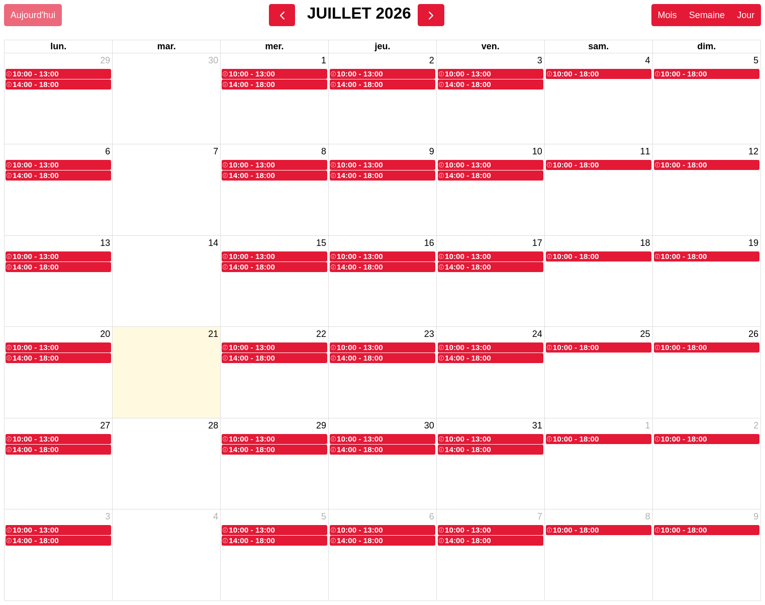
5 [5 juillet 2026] (755, 60)
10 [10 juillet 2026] (537, 151)
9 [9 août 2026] (755, 516)
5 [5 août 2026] (323, 516)
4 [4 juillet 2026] (647, 60)
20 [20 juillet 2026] (105, 334)
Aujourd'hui (33, 15)
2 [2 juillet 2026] (431, 60)
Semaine (707, 15)
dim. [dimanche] (706, 46)
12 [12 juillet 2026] (753, 151)
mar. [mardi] (166, 46)
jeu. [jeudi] (382, 46)
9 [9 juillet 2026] (431, 151)
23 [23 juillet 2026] (429, 334)
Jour (745, 15)
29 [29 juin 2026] (105, 60)
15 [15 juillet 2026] (321, 243)
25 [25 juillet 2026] (645, 334)
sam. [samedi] (598, 46)
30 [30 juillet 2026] (429, 425)
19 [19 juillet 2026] (753, 243)
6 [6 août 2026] (431, 516)
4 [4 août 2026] (215, 516)
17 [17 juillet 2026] (537, 243)
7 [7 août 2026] (539, 516)
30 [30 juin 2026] (213, 60)
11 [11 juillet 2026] (645, 151)
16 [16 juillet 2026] (429, 243)
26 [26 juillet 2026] (753, 334)
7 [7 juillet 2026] (215, 151)
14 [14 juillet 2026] (213, 243)
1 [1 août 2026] (647, 425)
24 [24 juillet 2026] (537, 334)
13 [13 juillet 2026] (105, 243)
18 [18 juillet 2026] (645, 243)
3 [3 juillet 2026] (539, 60)
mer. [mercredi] (274, 46)
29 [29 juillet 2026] (321, 425)
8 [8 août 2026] (647, 516)
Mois (667, 15)
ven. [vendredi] (491, 46)
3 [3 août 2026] (107, 516)
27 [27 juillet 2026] (105, 425)
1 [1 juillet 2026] (323, 60)
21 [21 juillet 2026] (213, 334)
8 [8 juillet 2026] (323, 151)
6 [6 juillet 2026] (107, 151)
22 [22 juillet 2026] (321, 334)
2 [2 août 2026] (755, 425)
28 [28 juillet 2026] (213, 425)
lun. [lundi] (58, 46)
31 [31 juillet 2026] (537, 425)
